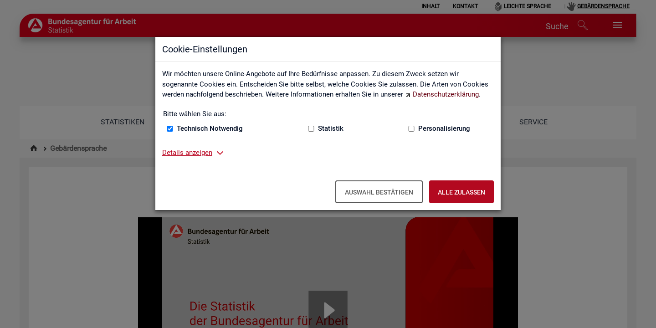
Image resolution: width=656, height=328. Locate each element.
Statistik (330, 128)
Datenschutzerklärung (446, 94)
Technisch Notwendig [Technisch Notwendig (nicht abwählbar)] (210, 128)
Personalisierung (444, 128)
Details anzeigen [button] (187, 153)
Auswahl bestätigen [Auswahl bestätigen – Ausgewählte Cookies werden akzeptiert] (379, 192)
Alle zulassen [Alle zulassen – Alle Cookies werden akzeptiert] (461, 192)
